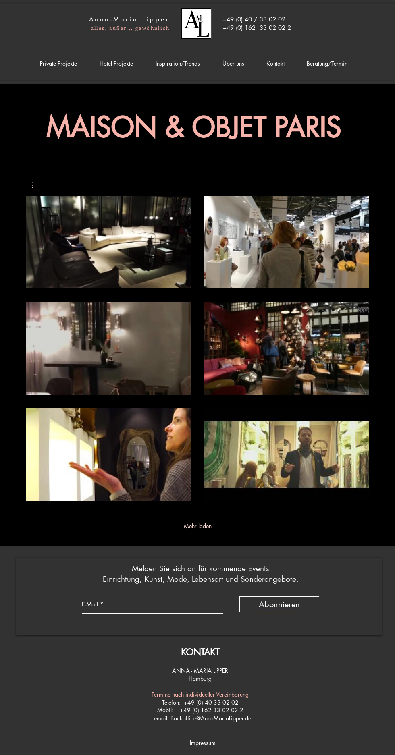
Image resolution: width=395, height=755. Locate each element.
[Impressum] (202, 743)
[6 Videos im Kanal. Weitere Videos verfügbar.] (197, 348)
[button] (37, 185)
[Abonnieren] (279, 604)
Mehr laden (198, 526)
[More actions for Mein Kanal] (37, 185)
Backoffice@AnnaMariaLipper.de (210, 718)
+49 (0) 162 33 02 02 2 (211, 710)
